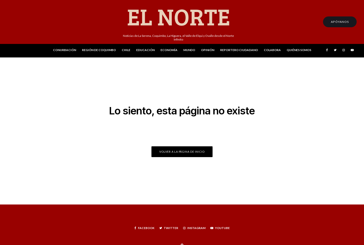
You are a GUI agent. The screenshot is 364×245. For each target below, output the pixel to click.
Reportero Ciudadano (239, 50)
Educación (145, 50)
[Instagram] (343, 50)
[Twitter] (335, 50)
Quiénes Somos (299, 50)
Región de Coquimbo (99, 50)
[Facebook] (327, 50)
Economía (169, 50)
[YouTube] (352, 50)
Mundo (189, 50)
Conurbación (64, 50)
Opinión (207, 50)
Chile (126, 50)
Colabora (272, 50)
